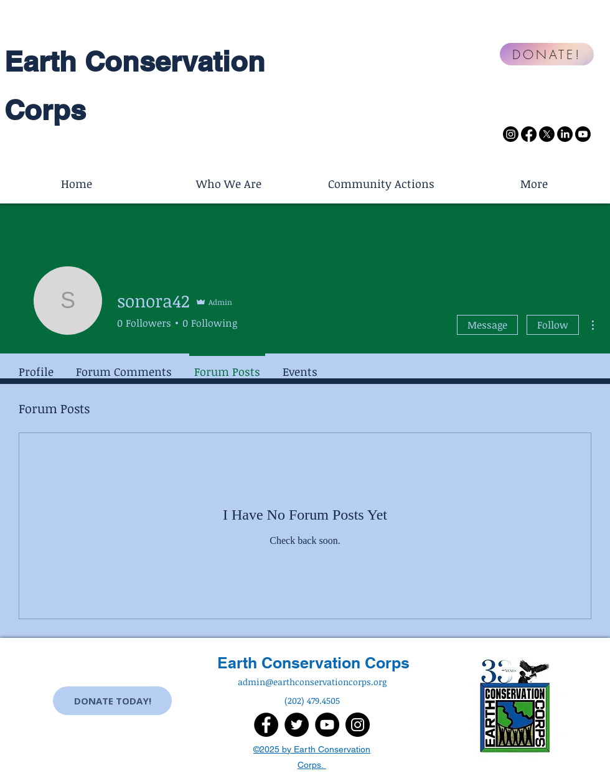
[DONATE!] (547, 54)
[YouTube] (327, 725)
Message (487, 325)
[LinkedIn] (565, 134)
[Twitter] (296, 725)
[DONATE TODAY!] (112, 700)
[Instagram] (510, 134)
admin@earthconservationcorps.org (312, 682)
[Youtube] (583, 134)
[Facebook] (529, 134)
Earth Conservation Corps (313, 662)
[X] (547, 134)
